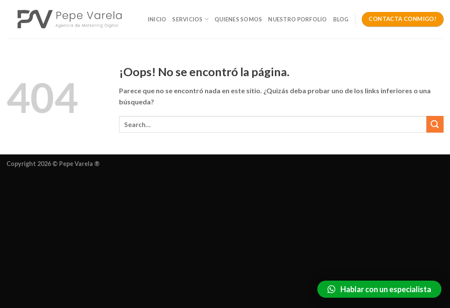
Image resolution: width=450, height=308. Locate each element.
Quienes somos (238, 19)
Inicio (157, 19)
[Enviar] (435, 124)
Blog (341, 19)
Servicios (190, 19)
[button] (379, 289)
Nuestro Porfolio (297, 19)
